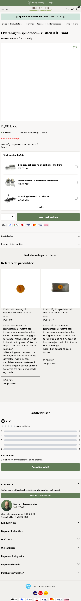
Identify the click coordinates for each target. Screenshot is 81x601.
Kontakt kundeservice (40, 495)
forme (46, 352)
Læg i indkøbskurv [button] (48, 217)
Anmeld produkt (40, 467)
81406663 (21, 506)
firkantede (30, 369)
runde (9, 372)
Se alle (40, 207)
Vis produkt (9, 383)
